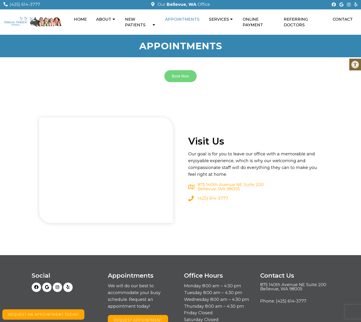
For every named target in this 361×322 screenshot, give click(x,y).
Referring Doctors (296, 22)
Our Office (183, 4)
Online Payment (253, 22)
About (103, 19)
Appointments (182, 19)
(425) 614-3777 (25, 4)
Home (80, 19)
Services (219, 19)
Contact (343, 19)
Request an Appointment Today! (43, 314)
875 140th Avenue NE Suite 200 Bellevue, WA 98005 (231, 187)
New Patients (135, 22)
